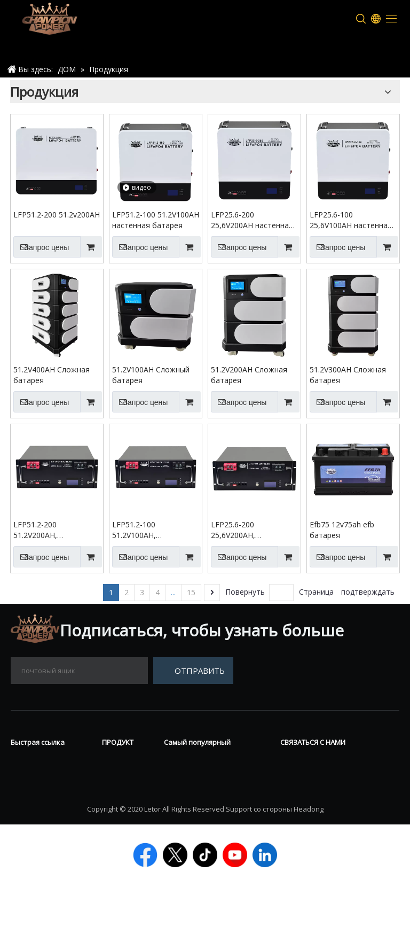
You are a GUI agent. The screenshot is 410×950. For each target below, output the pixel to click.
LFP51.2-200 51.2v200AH (56, 214)
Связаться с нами (47, 793)
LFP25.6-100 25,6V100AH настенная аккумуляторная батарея (351, 220)
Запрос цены (41, 247)
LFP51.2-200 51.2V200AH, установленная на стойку (46, 530)
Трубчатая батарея (124, 783)
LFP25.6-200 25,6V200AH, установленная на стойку (244, 530)
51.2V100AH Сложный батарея (151, 374)
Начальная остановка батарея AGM (210, 815)
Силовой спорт (120, 810)
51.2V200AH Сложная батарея (249, 374)
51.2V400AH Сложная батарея (51, 374)
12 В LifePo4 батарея (207, 793)
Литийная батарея (123, 838)
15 (191, 592)
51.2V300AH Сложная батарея (348, 374)
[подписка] (193, 670)
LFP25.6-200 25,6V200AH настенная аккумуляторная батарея (252, 220)
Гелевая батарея (198, 761)
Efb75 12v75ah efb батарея (342, 529)
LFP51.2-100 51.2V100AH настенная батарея (155, 219)
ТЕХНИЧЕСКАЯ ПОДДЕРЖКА (41, 815)
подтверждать (368, 592)
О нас (22, 777)
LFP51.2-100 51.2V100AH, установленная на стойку (145, 530)
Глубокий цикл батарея (213, 777)
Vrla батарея (128, 761)
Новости (29, 761)
